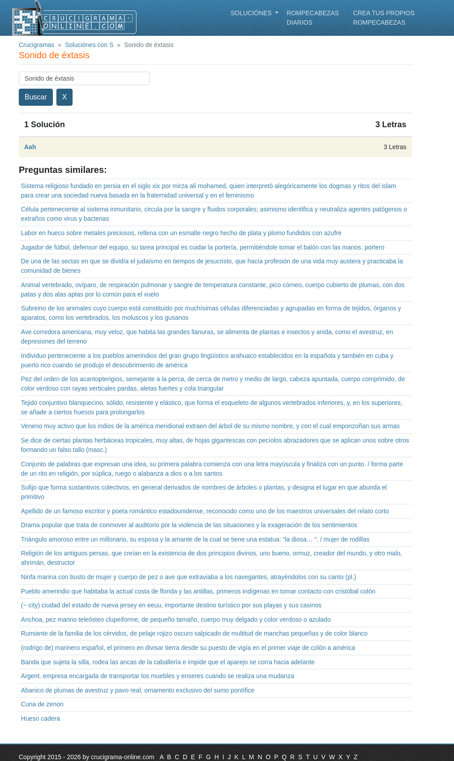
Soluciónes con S (89, 44)
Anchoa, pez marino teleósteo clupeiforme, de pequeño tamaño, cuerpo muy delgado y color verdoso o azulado (176, 619)
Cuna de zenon (42, 704)
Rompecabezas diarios (313, 17)
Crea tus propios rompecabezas (384, 17)
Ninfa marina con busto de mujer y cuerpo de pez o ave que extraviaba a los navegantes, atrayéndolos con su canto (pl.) (188, 576)
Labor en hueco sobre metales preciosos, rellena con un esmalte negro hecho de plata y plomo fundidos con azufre (181, 232)
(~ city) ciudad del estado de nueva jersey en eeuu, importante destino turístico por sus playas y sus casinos (171, 605)
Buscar (36, 97)
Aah (30, 146)
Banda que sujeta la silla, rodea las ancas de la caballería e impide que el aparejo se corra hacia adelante (168, 662)
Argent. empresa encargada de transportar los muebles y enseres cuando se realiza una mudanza (157, 675)
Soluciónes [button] (252, 13)
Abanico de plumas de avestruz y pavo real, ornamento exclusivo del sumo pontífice (137, 690)
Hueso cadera (40, 718)
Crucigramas (36, 44)
